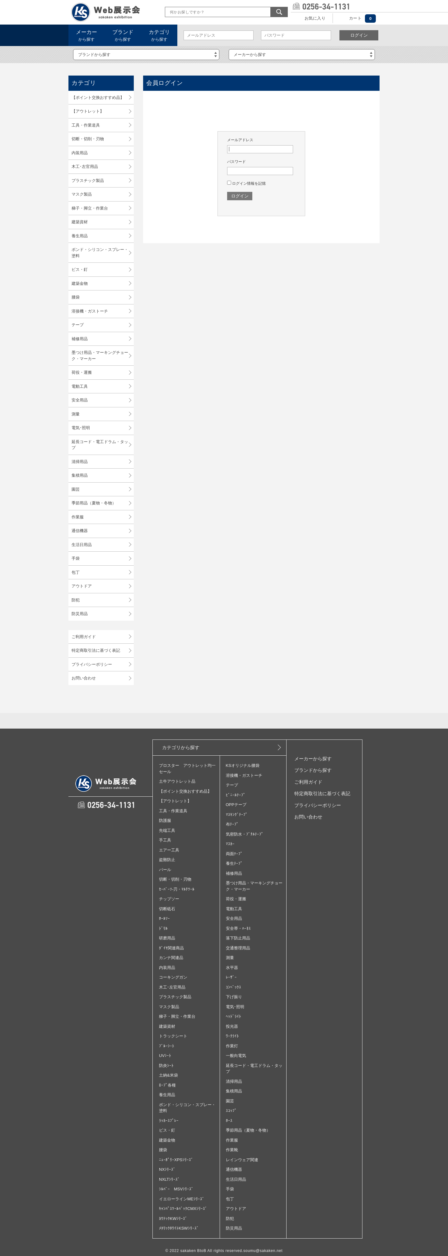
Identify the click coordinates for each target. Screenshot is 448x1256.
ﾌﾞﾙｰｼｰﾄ (166, 1046)
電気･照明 (81, 427)
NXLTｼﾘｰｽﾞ (169, 1179)
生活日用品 (82, 544)
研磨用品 (167, 938)
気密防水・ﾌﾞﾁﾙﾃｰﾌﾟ (245, 834)
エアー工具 (169, 850)
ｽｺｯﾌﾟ (231, 1110)
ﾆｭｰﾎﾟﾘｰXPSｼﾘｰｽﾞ (176, 1159)
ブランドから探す (313, 770)
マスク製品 (82, 194)
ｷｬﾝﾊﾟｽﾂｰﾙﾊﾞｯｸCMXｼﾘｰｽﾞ (183, 1208)
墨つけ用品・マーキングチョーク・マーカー (100, 355)
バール (165, 869)
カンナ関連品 (171, 957)
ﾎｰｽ (229, 1120)
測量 (76, 414)
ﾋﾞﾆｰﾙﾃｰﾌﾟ (235, 795)
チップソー (169, 899)
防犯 (76, 600)
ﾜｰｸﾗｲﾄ (232, 1036)
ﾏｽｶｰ (230, 843)
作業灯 (232, 1046)
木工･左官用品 (85, 166)
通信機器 (80, 530)
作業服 (78, 517)
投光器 (232, 1026)
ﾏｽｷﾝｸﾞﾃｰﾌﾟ (237, 814)
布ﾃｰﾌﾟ (232, 824)
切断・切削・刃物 (88, 139)
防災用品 (80, 613)
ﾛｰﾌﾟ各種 (167, 1085)
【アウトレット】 (88, 111)
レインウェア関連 (242, 1159)
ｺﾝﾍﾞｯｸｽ (233, 987)
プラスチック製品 (88, 180)
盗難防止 (167, 859)
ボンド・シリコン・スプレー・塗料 (100, 252)
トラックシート (173, 1036)
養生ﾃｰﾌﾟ (234, 863)
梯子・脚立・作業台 (90, 208)
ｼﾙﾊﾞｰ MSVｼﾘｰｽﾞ (176, 1189)
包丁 (76, 572)
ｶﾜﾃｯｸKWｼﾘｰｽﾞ (173, 1218)
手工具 (165, 840)
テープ (78, 324)
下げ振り (234, 996)
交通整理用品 (238, 948)
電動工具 (80, 386)
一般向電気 (236, 1055)
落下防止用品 (238, 938)
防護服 (165, 820)
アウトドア (82, 586)
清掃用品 (80, 461)
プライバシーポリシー (92, 664)
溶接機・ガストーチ (90, 311)
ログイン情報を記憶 (246, 183)
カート (355, 18)
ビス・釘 (80, 269)
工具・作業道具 (86, 125)
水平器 (232, 967)
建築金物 (80, 283)
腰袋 (76, 297)
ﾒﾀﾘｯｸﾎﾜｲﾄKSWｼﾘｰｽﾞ (179, 1228)
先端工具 (167, 830)
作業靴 (232, 1149)
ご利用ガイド (84, 636)
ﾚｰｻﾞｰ (231, 977)
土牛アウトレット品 (177, 781)
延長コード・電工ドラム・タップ (100, 444)
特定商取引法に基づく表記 (96, 650)
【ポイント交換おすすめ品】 (98, 97)
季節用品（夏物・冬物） (94, 503)
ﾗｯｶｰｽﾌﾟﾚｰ (169, 1120)
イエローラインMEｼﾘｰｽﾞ (181, 1199)
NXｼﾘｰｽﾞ (167, 1169)
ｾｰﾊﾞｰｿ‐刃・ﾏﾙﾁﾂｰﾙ (176, 889)
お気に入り (315, 18)
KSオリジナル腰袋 (242, 765)
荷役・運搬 (82, 372)
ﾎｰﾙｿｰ (164, 918)
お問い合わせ (84, 678)
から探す (86, 35)
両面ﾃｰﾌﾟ (234, 853)
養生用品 (80, 236)
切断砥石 (167, 908)
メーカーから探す (313, 758)
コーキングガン (173, 977)
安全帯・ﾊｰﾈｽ (238, 928)
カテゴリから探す (180, 747)
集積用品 (80, 475)
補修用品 (80, 338)
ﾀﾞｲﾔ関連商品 (171, 948)
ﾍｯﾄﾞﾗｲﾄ (233, 1016)
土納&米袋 (168, 1075)
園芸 (76, 489)
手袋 (76, 558)
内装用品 (80, 153)
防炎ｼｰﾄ (166, 1065)
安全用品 (80, 400)
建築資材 (80, 222)
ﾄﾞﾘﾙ (163, 928)
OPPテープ (236, 804)
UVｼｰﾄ (165, 1055)
